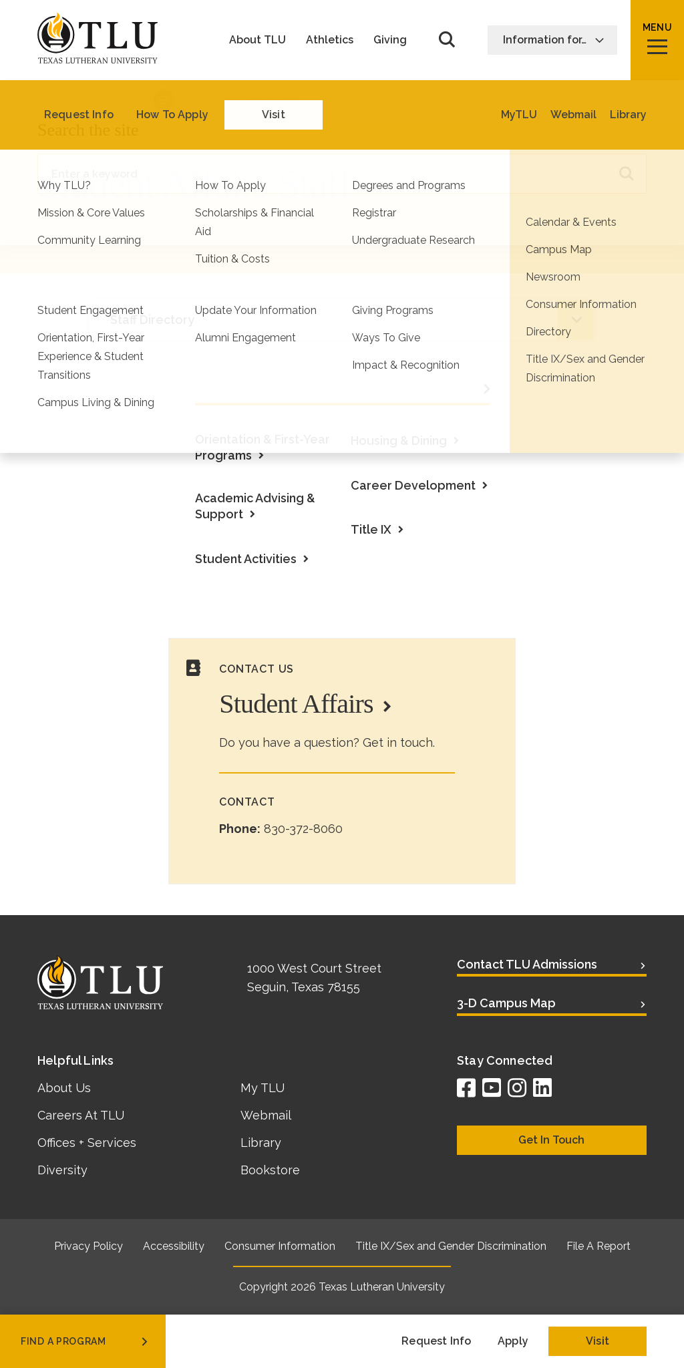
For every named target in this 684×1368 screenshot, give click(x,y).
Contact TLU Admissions (527, 964)
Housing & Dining (399, 441)
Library (260, 1143)
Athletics (329, 40)
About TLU (257, 40)
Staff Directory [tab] (152, 320)
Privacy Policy (88, 1246)
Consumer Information (279, 1246)
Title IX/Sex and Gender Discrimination (450, 1246)
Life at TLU (120, 100)
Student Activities (246, 559)
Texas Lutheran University (382, 1286)
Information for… (554, 39)
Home (52, 100)
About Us (64, 1088)
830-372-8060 (303, 829)
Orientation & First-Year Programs (262, 447)
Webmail (265, 1115)
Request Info (436, 1341)
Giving (390, 40)
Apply (513, 1341)
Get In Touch (551, 1140)
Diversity (62, 1170)
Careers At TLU (80, 1115)
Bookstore (270, 1170)
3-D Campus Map (506, 1003)
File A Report (598, 1246)
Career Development (413, 485)
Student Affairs (296, 704)
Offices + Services (86, 1143)
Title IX (371, 529)
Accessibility (173, 1246)
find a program (85, 1341)
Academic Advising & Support (255, 506)
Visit (597, 1341)
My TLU (262, 1088)
